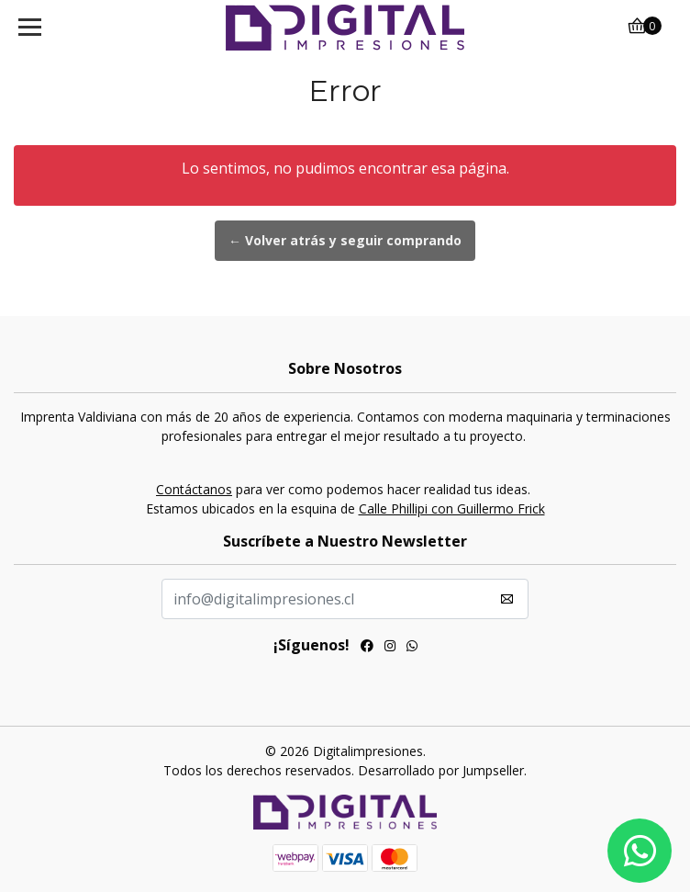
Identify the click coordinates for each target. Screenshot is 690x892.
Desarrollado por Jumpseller (441, 770)
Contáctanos (194, 489)
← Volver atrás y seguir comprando (345, 240)
